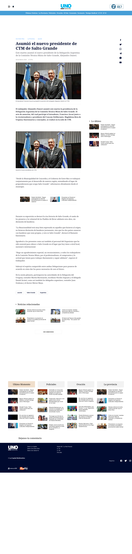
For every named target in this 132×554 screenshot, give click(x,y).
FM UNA (59, 452)
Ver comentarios (48, 332)
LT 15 (104, 13)
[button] (9, 6)
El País (66, 13)
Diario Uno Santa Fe (33, 450)
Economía (73, 13)
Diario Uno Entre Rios (33, 448)
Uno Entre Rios (20, 38)
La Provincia (43, 13)
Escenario (81, 13)
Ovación (60, 13)
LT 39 (100, 13)
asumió (40, 38)
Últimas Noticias (32, 13)
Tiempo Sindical (91, 13)
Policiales (52, 13)
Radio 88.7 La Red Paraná (64, 446)
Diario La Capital (32, 446)
